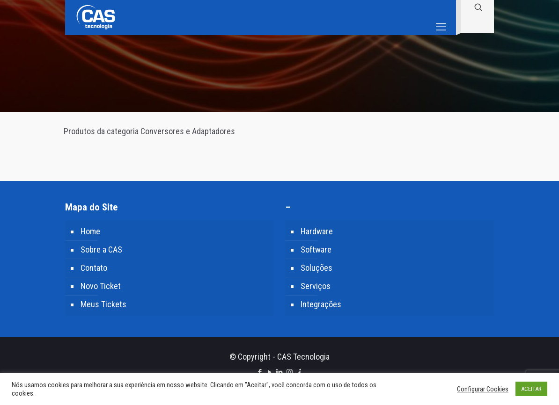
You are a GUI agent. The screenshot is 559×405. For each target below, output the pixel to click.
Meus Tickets (103, 304)
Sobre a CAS (101, 249)
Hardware (317, 231)
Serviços (316, 286)
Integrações (321, 304)
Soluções (316, 268)
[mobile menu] (441, 18)
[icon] (299, 372)
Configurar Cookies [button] (482, 389)
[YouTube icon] (269, 372)
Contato (94, 268)
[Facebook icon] (260, 372)
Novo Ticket (101, 286)
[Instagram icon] (289, 372)
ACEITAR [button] (531, 388)
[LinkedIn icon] (279, 372)
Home (90, 231)
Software (316, 249)
